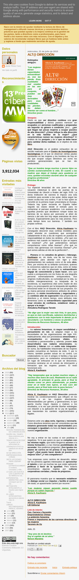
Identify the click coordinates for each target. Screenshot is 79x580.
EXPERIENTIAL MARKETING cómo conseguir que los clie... (14, 481)
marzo (9, 518)
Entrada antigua (69, 567)
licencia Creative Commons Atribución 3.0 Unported (12, 547)
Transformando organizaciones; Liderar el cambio (20, 339)
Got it (48, 21)
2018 (7, 393)
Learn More (35, 21)
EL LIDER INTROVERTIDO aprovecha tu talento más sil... (15, 497)
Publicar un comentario (36, 563)
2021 (7, 385)
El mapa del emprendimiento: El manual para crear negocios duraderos (20, 326)
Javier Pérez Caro (13, 66)
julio (9, 427)
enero (9, 523)
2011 (7, 411)
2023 (7, 380)
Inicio (54, 567)
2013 (7, 406)
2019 (7, 390)
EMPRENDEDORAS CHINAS (14, 456)
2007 (7, 530)
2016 (7, 398)
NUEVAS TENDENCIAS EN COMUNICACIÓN (15, 431)
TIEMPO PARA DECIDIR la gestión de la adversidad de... (15, 442)
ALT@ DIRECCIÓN (13, 453)
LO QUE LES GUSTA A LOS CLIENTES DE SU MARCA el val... (15, 474)
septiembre (11, 423)
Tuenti (8, 502)
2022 (7, 383)
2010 (7, 413)
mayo (9, 513)
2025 (7, 375)
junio (9, 511)
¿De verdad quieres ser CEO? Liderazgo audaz (20, 294)
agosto (10, 425)
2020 (7, 388)
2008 (7, 528)
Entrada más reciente (37, 567)
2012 (7, 408)
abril (9, 516)
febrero (10, 520)
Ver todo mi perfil (9, 70)
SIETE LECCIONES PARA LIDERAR (13, 460)
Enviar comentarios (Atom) (53, 573)
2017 (7, 395)
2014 (7, 403)
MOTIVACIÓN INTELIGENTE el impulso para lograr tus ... (14, 489)
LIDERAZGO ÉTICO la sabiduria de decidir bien (15, 448)
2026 (7, 372)
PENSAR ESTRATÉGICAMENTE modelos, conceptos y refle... (15, 466)
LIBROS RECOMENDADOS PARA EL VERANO (14, 506)
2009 (7, 525)
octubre (10, 420)
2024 (7, 378)
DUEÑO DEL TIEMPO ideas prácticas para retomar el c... (15, 436)
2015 (7, 400)
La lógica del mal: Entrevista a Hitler (20, 210)
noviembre (11, 418)
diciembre (11, 416)
